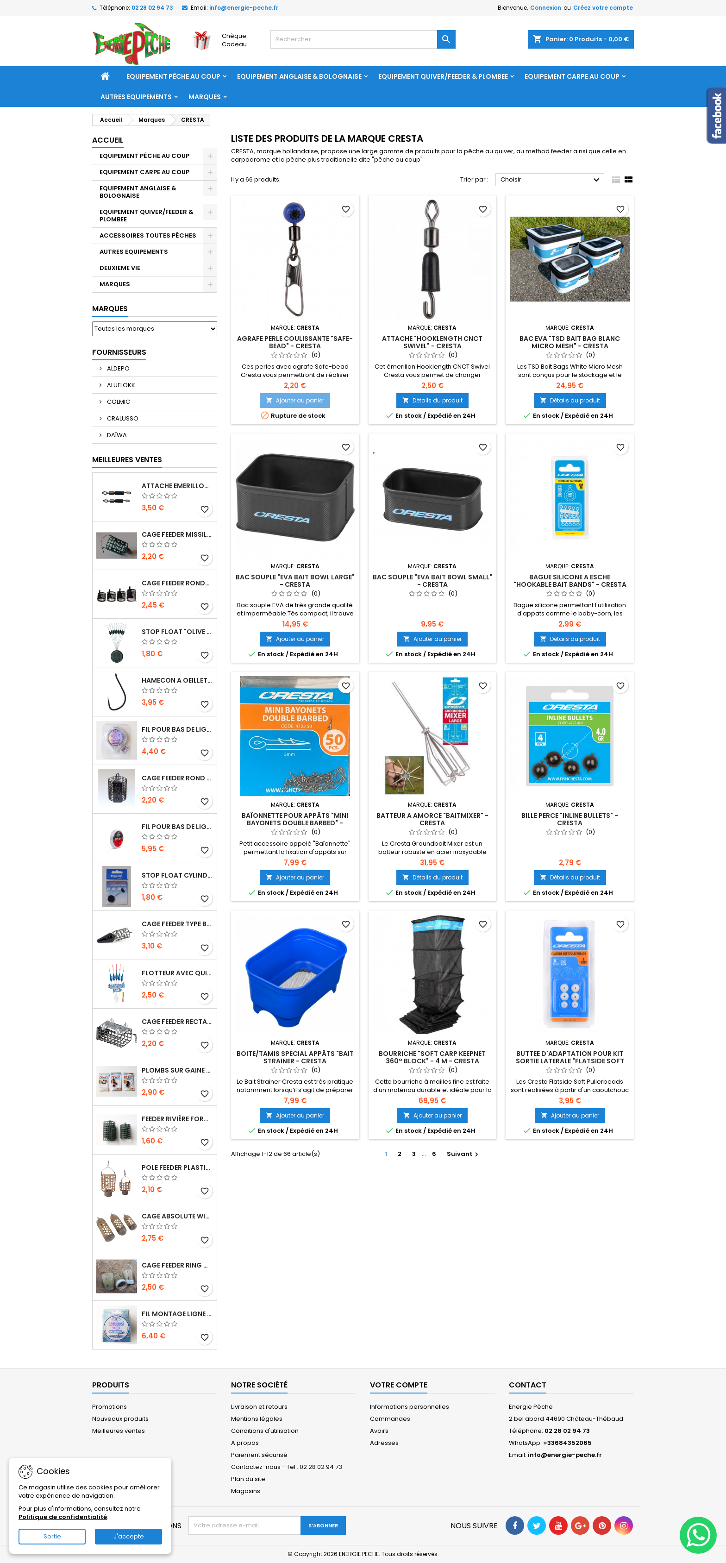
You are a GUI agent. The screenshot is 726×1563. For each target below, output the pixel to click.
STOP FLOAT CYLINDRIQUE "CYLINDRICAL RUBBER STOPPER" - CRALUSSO (177, 875)
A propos (245, 1442)
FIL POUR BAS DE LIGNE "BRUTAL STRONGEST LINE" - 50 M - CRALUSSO (177, 826)
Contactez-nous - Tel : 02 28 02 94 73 (286, 1467)
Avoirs (379, 1430)
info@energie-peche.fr (243, 8)
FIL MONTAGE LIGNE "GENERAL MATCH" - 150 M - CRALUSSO (177, 1314)
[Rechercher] (363, 39)
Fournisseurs (119, 352)
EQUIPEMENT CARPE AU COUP (572, 76)
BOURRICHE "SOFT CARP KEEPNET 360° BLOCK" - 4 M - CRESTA (432, 1057)
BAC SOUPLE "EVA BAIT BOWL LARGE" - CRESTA (295, 580)
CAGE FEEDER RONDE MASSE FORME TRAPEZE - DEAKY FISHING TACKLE (177, 583)
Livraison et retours (259, 1406)
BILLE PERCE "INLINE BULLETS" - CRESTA (569, 819)
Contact (527, 1385)
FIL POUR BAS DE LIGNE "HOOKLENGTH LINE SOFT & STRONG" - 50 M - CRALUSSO (177, 729)
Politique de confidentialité (63, 1517)
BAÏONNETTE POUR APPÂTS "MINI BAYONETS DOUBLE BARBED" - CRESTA (295, 823)
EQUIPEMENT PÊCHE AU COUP (173, 76)
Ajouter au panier (295, 400)
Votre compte (398, 1385)
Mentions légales (256, 1418)
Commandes (390, 1418)
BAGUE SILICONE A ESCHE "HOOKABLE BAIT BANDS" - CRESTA (569, 580)
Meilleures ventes (118, 1430)
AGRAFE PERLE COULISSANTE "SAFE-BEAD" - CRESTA (295, 342)
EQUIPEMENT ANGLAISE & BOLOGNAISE (299, 76)
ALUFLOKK (120, 385)
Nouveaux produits (120, 1418)
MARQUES (115, 284)
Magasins (245, 1491)
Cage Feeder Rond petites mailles (177, 778)
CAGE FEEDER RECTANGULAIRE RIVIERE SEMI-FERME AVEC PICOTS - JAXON (177, 1021)
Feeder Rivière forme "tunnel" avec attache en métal (177, 1119)
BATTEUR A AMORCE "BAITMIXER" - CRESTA (432, 819)
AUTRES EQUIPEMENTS (136, 96)
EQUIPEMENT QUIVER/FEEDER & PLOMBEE (443, 76)
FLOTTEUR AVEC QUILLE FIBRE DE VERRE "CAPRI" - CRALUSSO (177, 973)
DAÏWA (116, 435)
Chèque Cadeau (234, 40)
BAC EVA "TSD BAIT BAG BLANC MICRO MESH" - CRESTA (569, 342)
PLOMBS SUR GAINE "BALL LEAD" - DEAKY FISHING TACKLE (177, 1070)
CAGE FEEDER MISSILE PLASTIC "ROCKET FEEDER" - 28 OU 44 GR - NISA (177, 534)
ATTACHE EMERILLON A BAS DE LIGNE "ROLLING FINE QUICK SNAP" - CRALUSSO (177, 486)
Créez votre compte (603, 8)
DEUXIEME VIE (120, 268)
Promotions (109, 1406)
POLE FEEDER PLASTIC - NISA (177, 1167)
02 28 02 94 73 (152, 8)
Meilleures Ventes (127, 459)
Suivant (464, 1153)
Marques (204, 96)
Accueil (108, 140)
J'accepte (128, 1536)
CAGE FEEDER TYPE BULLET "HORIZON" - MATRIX (177, 924)
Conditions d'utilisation (265, 1430)
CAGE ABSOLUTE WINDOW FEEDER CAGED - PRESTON (177, 1216)
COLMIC (118, 401)
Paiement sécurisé (259, 1454)
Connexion (545, 8)
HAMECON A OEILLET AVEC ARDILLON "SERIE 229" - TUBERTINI (177, 680)
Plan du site (248, 1479)
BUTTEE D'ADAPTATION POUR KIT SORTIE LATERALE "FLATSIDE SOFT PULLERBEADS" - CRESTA (570, 1061)
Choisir (551, 180)
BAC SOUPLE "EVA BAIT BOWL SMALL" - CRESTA (432, 580)
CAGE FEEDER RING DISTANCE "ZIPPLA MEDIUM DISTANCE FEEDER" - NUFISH (177, 1265)
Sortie (52, 1536)
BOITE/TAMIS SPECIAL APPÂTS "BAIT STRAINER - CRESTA (295, 1057)
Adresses (384, 1442)
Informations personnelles (409, 1406)
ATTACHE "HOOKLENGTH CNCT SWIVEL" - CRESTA (432, 342)
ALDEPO (118, 368)
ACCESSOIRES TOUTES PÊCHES (148, 235)
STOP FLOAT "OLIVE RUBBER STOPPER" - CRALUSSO (177, 631)
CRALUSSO (122, 418)
